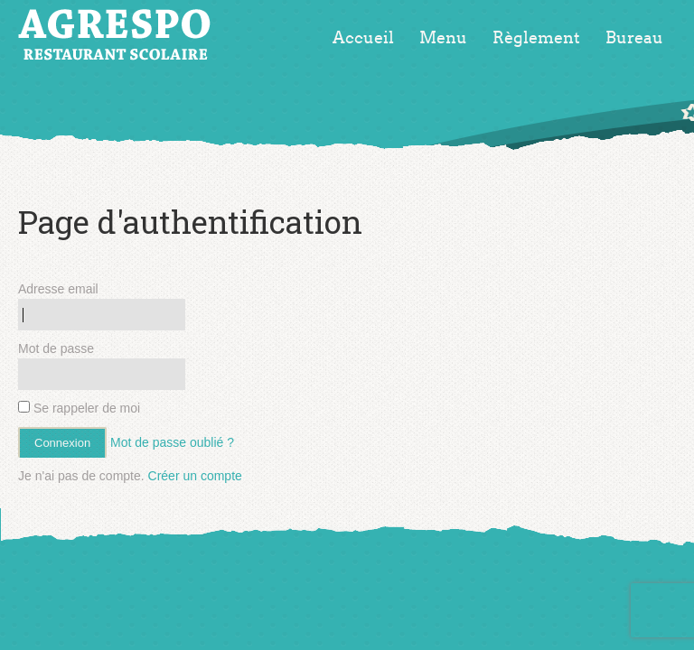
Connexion (62, 443)
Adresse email (58, 289)
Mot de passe (56, 348)
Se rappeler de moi (79, 408)
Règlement (536, 38)
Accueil (363, 38)
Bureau (634, 38)
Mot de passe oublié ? (172, 442)
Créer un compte (195, 476)
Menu (443, 38)
